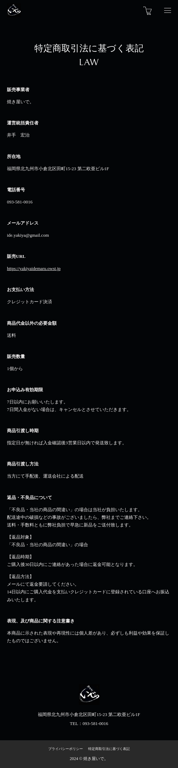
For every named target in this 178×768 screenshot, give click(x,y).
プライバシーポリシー (65, 749)
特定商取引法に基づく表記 (109, 749)
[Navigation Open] (167, 10)
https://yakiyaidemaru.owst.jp (34, 268)
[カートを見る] (147, 10)
